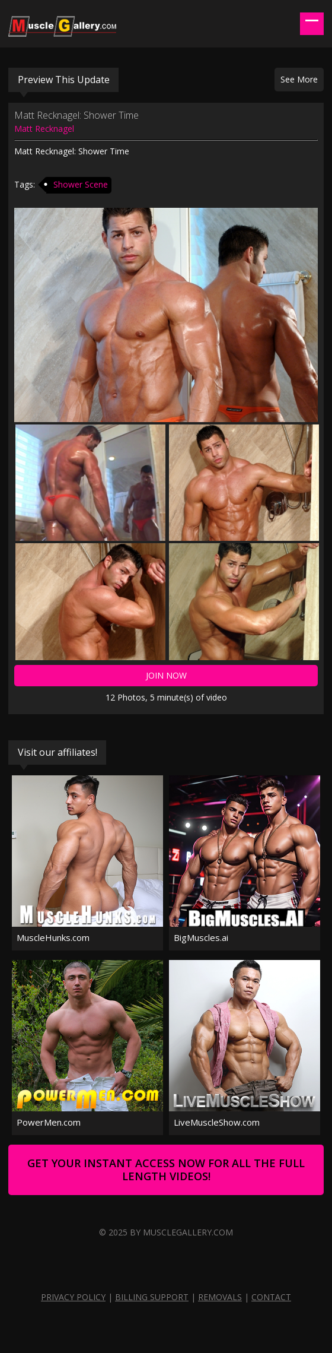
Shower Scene (80, 184)
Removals (220, 1297)
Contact (271, 1297)
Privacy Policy (73, 1297)
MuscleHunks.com (53, 937)
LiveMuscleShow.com (217, 1122)
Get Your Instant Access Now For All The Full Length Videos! (166, 1170)
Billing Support (152, 1297)
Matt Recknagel (44, 128)
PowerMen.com (49, 1122)
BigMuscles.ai (201, 937)
